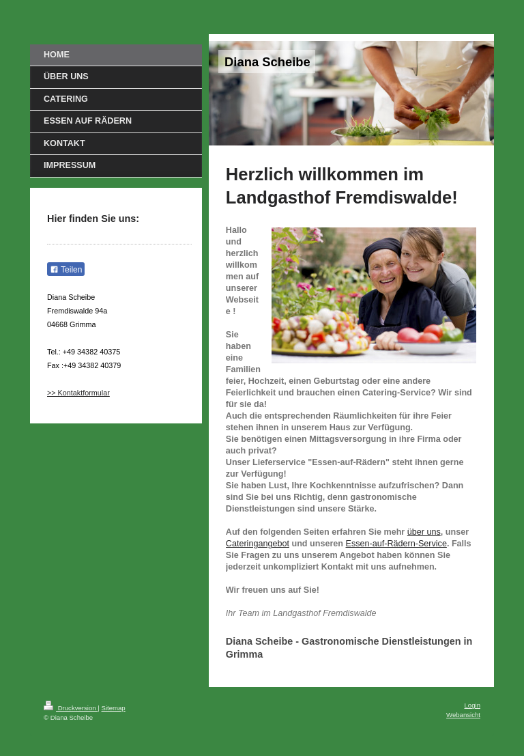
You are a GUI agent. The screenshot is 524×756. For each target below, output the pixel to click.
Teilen (66, 270)
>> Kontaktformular (78, 393)
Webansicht (463, 714)
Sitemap (113, 708)
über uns (424, 532)
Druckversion (71, 708)
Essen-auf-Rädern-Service (396, 543)
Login (472, 705)
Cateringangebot (257, 543)
